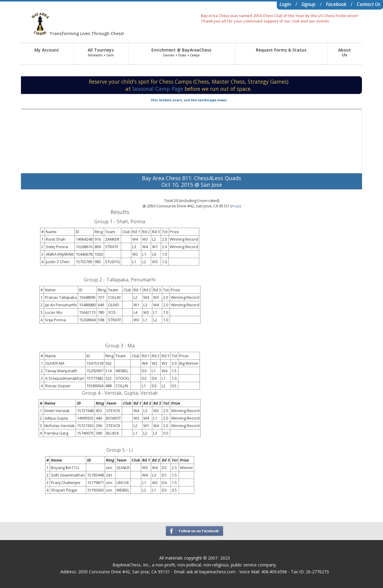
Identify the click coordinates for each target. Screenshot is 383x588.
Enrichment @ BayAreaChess (181, 52)
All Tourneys (101, 52)
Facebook (336, 4)
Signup (308, 4)
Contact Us (368, 4)
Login (285, 4)
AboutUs (344, 52)
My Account (46, 50)
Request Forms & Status (281, 50)
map (236, 206)
